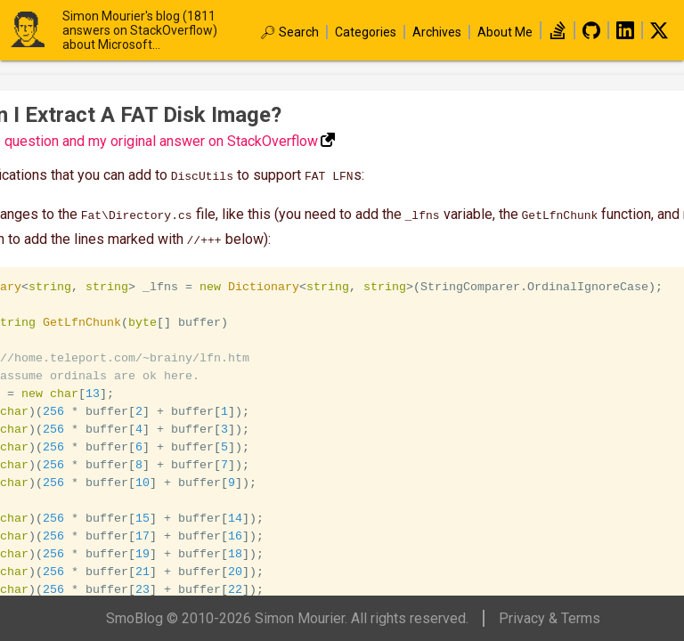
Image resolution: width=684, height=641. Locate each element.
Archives (436, 32)
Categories (365, 32)
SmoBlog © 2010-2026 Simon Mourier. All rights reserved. (287, 618)
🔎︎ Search (289, 32)
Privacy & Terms (549, 618)
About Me (505, 32)
